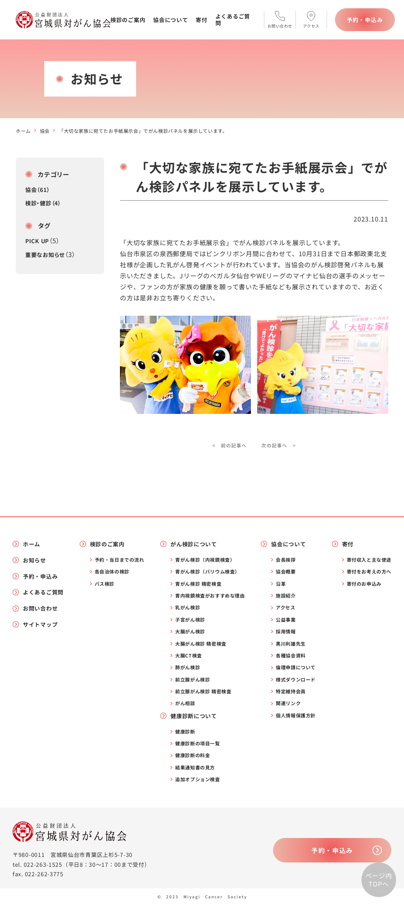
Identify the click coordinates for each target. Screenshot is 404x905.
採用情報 (286, 631)
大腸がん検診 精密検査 (200, 643)
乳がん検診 (187, 607)
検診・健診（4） (43, 203)
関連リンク (288, 703)
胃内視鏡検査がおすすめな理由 (210, 595)
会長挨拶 (286, 559)
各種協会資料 (291, 655)
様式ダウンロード (296, 679)
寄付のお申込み (364, 584)
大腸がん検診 (190, 631)
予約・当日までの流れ (119, 559)
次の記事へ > (278, 445)
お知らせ (34, 560)
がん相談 (185, 703)
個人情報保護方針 (296, 715)
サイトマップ (40, 624)
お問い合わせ (40, 608)
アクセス (285, 607)
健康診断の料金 (192, 755)
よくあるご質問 (232, 19)
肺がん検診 (187, 667)
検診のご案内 (127, 20)
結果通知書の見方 (195, 767)
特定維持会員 (291, 691)
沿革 (281, 584)
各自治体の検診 (112, 571)
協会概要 (286, 571)
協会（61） (37, 190)
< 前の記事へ (229, 445)
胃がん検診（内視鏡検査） (205, 559)
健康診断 (185, 731)
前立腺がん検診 (192, 679)
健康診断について (193, 716)
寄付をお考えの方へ (369, 571)
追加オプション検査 (197, 779)
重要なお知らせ (45, 255)
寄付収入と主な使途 (369, 559)
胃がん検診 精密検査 (198, 584)
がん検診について (193, 544)
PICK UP (37, 241)
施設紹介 (286, 595)
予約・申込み (365, 20)
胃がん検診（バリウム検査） (207, 571)
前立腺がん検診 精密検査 (203, 691)
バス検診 (104, 584)
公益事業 (286, 619)
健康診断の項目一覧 (197, 743)
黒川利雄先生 (291, 643)
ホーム (23, 130)
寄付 (201, 20)
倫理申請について (296, 667)
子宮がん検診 (190, 619)
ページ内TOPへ (378, 879)
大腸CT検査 (188, 655)
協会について (170, 20)
